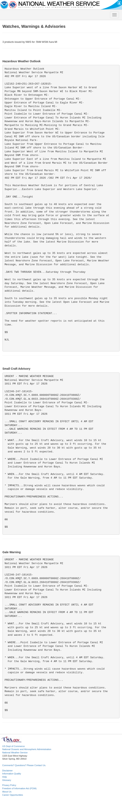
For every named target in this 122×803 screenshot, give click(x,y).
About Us (6, 791)
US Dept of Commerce (13, 746)
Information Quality (11, 773)
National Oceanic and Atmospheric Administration (26, 749)
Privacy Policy (9, 785)
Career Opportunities (12, 795)
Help (4, 777)
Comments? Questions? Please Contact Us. (24, 765)
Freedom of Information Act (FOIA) (19, 788)
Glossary (6, 780)
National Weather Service (15, 752)
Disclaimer (7, 770)
